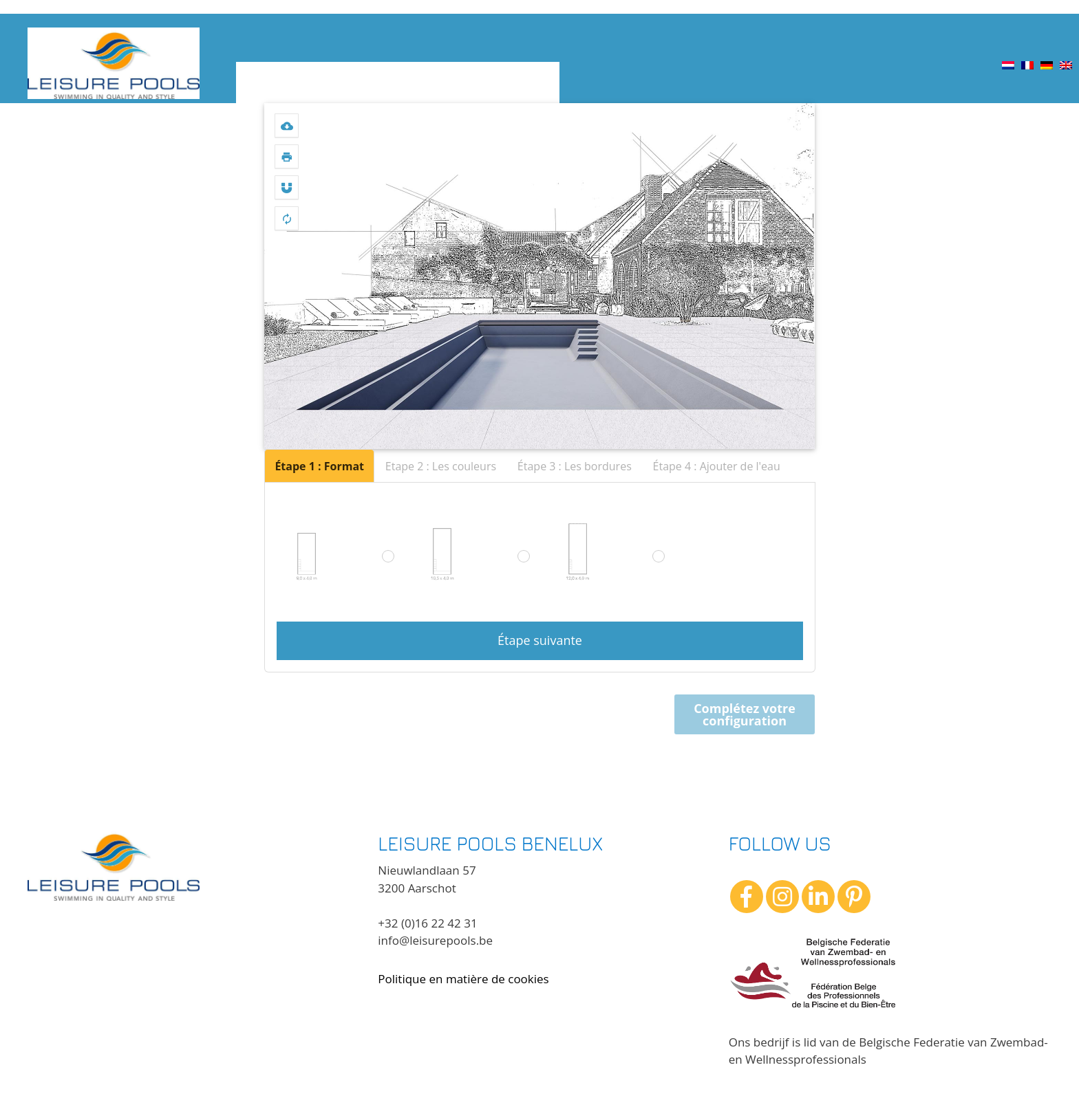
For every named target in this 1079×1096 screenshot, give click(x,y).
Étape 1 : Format (319, 466)
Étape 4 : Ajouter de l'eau (716, 466)
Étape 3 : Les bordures (574, 466)
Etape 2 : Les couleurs (440, 466)
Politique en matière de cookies (463, 979)
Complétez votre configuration (744, 714)
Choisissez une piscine (303, 82)
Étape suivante (540, 640)
